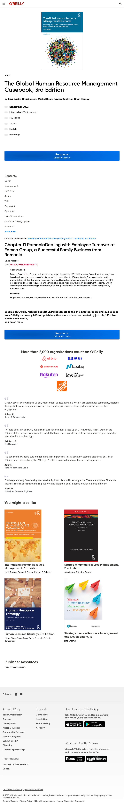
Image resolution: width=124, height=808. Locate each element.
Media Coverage (11, 727)
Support (41, 709)
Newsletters (42, 719)
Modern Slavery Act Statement (70, 801)
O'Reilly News (10, 723)
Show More (10, 231)
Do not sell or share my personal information (23, 789)
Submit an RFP (10, 740)
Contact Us (42, 714)
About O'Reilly (11, 709)
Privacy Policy (43, 723)
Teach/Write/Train (12, 714)
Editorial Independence (44, 801)
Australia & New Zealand (15, 764)
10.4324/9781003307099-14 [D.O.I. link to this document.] (24, 264)
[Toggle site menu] (3, 3)
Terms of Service (10, 801)
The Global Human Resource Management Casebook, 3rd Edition (62, 238)
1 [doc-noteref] (24, 273)
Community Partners (13, 732)
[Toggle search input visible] (120, 3)
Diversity (7, 745)
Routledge (14, 134)
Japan (6, 768)
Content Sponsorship (14, 749)
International (11, 758)
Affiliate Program (12, 736)
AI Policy (40, 727)
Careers (7, 719)
